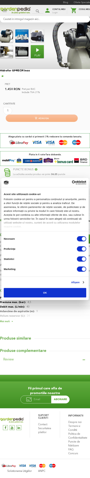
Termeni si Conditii (74, 428)
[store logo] (15, 10)
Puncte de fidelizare (74, 444)
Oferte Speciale (82, 2)
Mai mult (5, 321)
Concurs (73, 453)
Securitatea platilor (44, 430)
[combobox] (45, 19)
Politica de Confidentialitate (77, 436)
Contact (42, 424)
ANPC (41, 471)
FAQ (70, 449)
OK (45, 292)
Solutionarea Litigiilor (19, 471)
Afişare (75, 282)
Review (8, 359)
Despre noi (74, 422)
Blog (65, 2)
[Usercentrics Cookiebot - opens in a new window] (72, 183)
